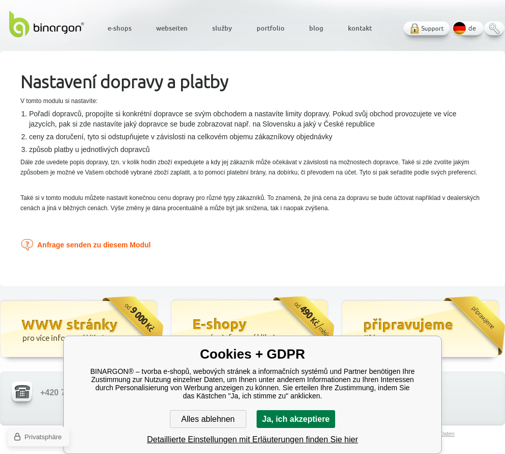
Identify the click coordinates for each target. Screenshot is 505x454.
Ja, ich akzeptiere (296, 419)
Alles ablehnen (208, 419)
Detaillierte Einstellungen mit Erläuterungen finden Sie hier (252, 439)
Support (432, 28)
